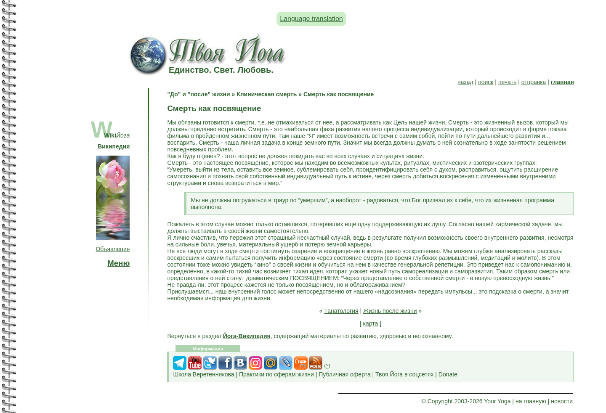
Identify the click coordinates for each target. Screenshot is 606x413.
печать (507, 82)
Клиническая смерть (267, 94)
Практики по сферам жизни (276, 374)
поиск (485, 82)
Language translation (311, 18)
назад (465, 82)
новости (562, 401)
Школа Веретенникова (203, 374)
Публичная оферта (345, 374)
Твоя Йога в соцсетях (404, 374)
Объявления (113, 249)
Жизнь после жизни (390, 310)
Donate (448, 374)
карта (370, 323)
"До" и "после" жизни (198, 94)
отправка (533, 82)
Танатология (341, 310)
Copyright (440, 401)
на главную (531, 401)
